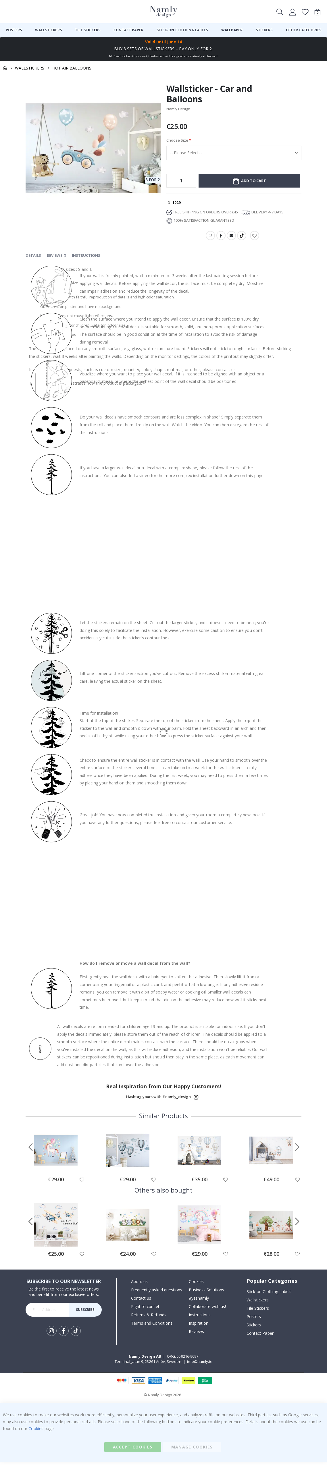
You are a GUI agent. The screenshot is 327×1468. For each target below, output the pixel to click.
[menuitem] (14, 30)
